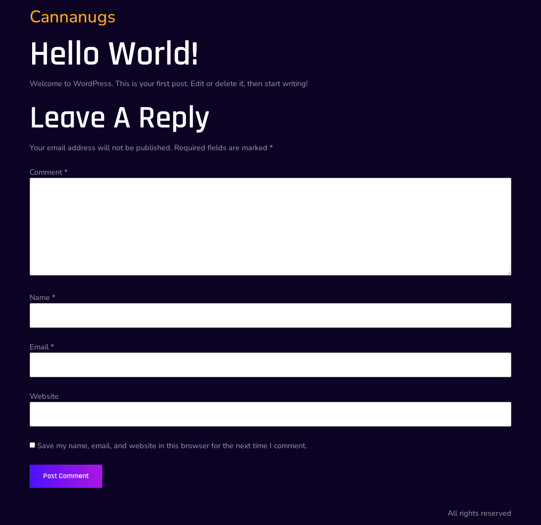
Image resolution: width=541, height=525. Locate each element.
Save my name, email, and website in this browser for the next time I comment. (172, 446)
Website (44, 396)
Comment (49, 172)
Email (42, 347)
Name (42, 297)
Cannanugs (72, 16)
